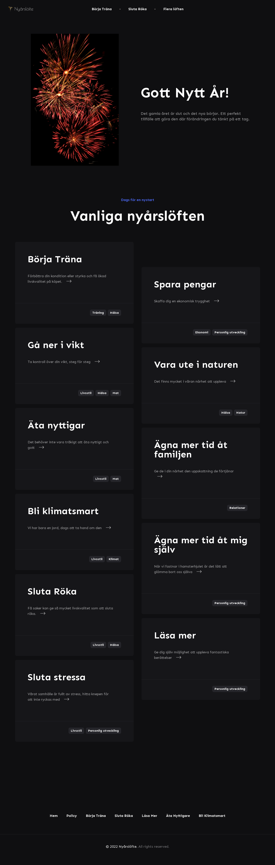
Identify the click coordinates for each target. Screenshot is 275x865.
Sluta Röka (137, 9)
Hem (54, 816)
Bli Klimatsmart (212, 816)
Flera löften (173, 9)
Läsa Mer (149, 816)
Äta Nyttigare (178, 816)
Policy (71, 816)
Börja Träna (102, 9)
